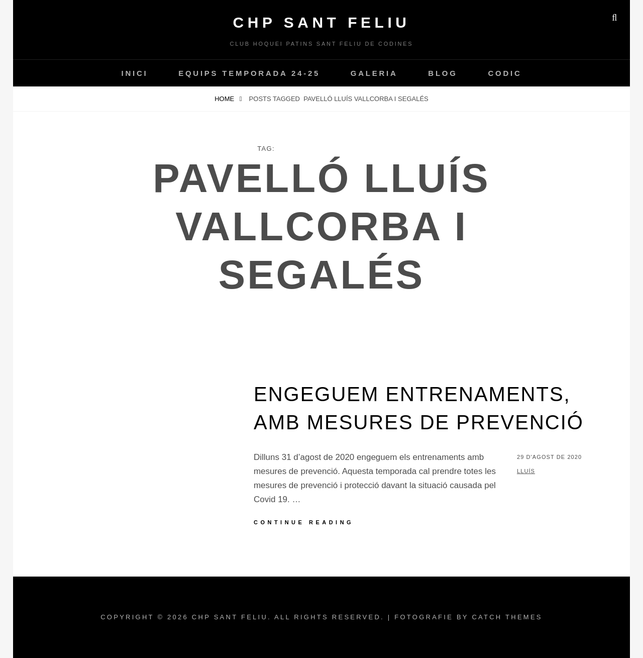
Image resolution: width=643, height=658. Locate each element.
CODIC (504, 73)
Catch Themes (507, 617)
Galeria (374, 73)
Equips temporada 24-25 (249, 73)
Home (225, 99)
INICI (134, 73)
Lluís (526, 471)
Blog (442, 73)
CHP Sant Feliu (321, 22)
